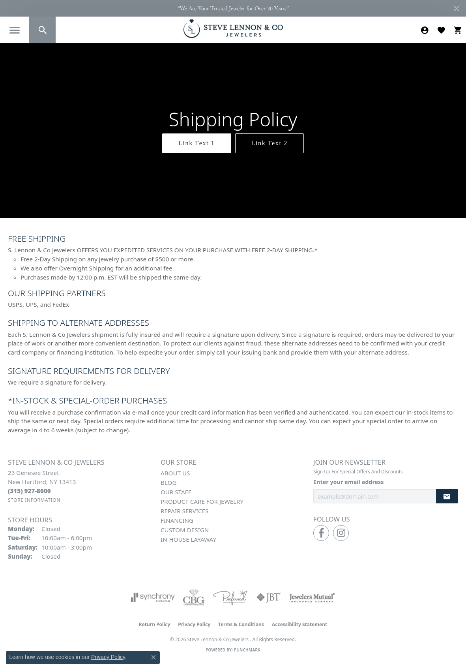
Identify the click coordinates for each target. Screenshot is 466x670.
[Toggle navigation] (15, 30)
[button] (42, 30)
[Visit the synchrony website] (153, 597)
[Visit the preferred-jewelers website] (230, 597)
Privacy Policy (194, 624)
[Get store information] (34, 500)
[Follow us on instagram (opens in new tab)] (341, 533)
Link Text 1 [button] (196, 143)
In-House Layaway (188, 539)
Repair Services (184, 511)
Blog (168, 482)
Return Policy (154, 624)
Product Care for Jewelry (202, 501)
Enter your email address (348, 482)
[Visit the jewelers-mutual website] (312, 597)
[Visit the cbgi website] (194, 597)
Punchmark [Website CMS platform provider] (247, 650)
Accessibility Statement (299, 624)
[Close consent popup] (153, 657)
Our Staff (176, 492)
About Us (175, 473)
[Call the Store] (29, 491)
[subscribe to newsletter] (447, 496)
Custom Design (185, 530)
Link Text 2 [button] (269, 143)
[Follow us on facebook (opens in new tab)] (321, 533)
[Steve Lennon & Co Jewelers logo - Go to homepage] (233, 29)
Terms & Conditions (241, 624)
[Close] (456, 8)
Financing (177, 520)
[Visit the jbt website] (268, 597)
